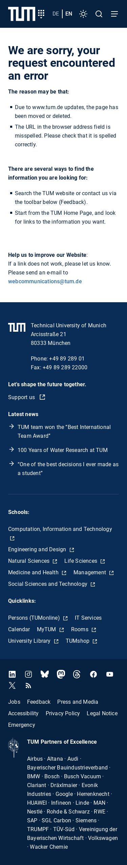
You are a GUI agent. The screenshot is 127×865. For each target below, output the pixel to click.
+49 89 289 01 (67, 358)
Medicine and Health (34, 572)
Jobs (14, 702)
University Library (30, 641)
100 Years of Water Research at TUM (63, 450)
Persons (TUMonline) (34, 618)
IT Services (88, 618)
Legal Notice (102, 713)
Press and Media (77, 702)
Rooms (80, 629)
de (55, 14)
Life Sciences (81, 561)
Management (90, 572)
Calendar (19, 629)
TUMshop (78, 641)
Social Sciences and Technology (48, 584)
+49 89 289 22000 (65, 367)
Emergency (21, 725)
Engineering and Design (38, 549)
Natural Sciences (29, 561)
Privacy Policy (63, 713)
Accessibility (23, 713)
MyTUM (47, 629)
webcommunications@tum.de (45, 281)
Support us (22, 397)
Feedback (39, 702)
